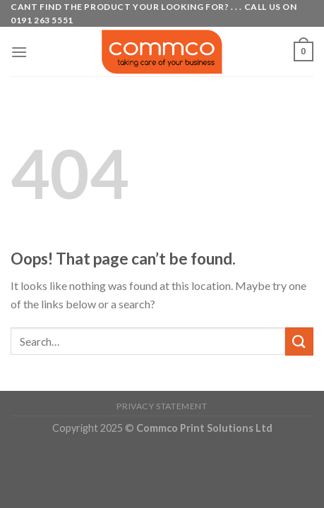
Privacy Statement (161, 406)
